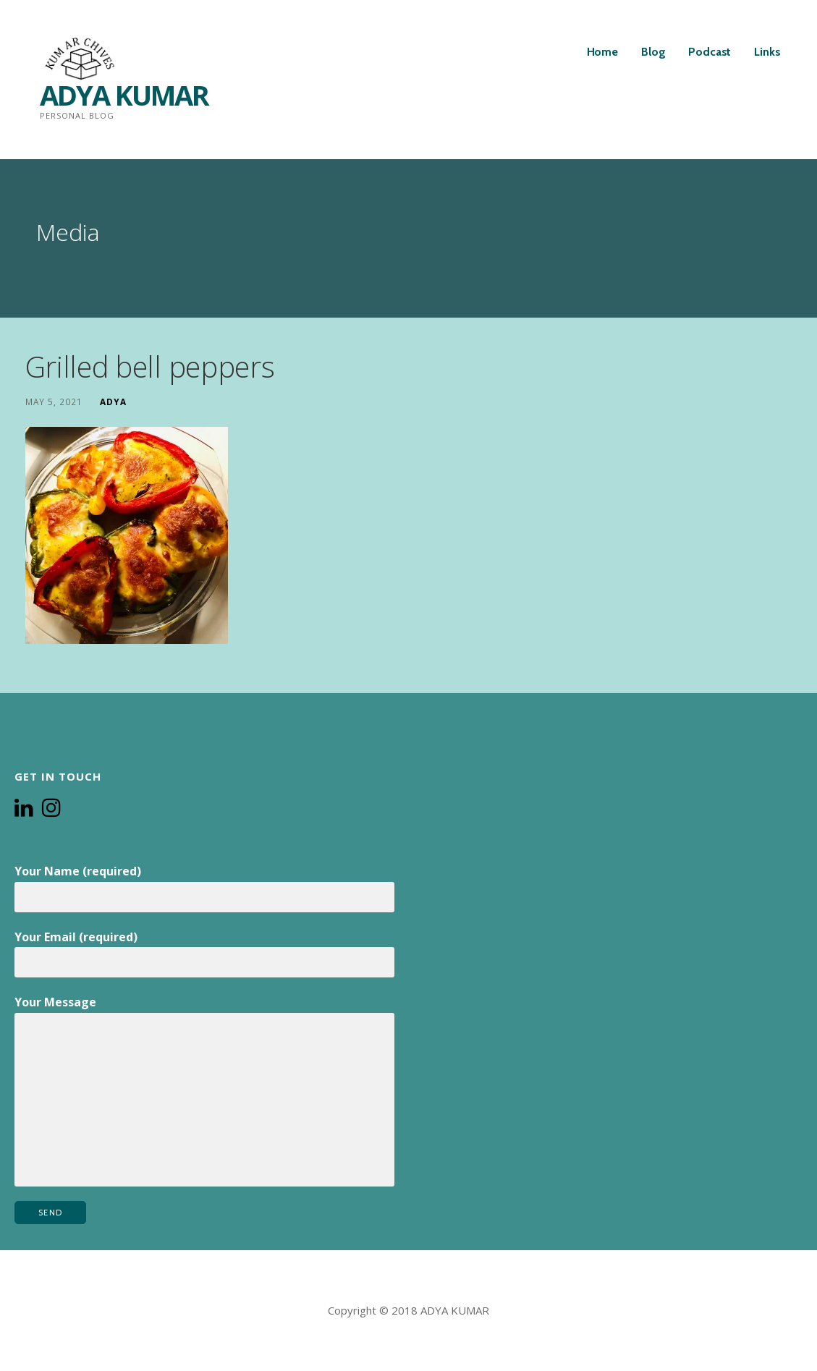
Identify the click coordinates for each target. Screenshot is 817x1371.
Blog (653, 52)
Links (767, 52)
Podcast (709, 52)
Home (602, 52)
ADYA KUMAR (124, 95)
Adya (113, 401)
